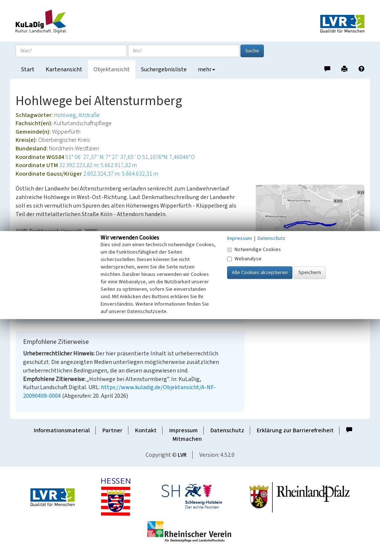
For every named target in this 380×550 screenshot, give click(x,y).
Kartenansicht (64, 69)
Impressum (183, 430)
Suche (252, 51)
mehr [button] (206, 69)
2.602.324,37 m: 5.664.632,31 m (120, 174)
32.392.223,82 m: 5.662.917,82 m (98, 165)
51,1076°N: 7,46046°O (168, 157)
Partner (112, 430)
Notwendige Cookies (254, 249)
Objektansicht (112, 69)
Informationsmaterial (62, 430)
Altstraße (89, 115)
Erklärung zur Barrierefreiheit (295, 430)
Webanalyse (244, 259)
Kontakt (146, 430)
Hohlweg (65, 115)
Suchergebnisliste (164, 69)
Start (28, 69)
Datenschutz (227, 430)
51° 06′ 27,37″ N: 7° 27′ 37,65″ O (103, 157)
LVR (182, 455)
